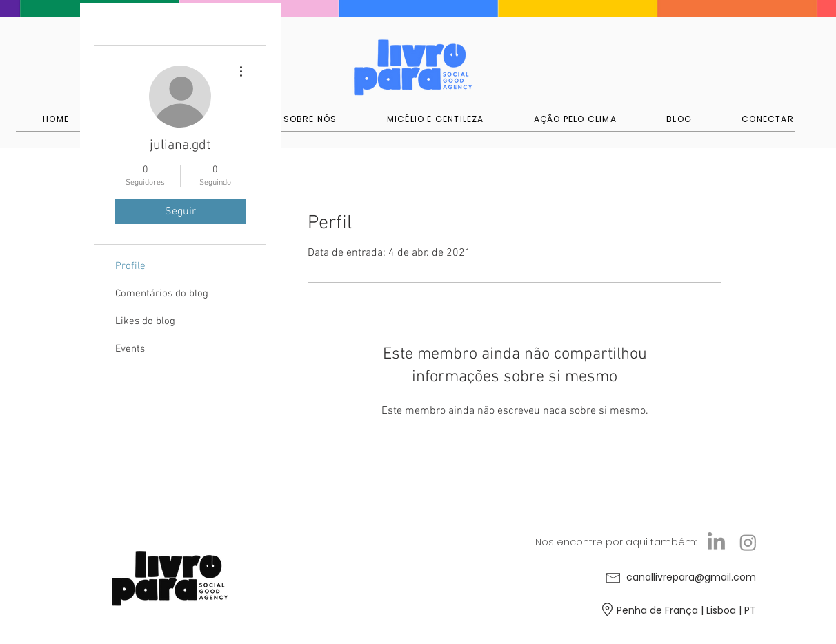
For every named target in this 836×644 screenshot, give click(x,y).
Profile (130, 266)
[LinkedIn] (716, 542)
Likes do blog (145, 321)
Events (130, 349)
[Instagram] (748, 542)
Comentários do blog (161, 294)
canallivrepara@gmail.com (691, 577)
